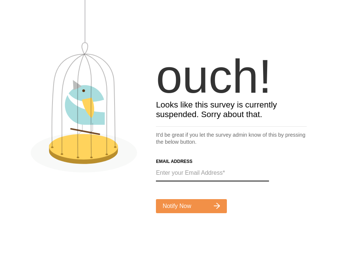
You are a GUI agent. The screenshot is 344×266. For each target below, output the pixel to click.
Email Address (174, 161)
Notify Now (191, 206)
